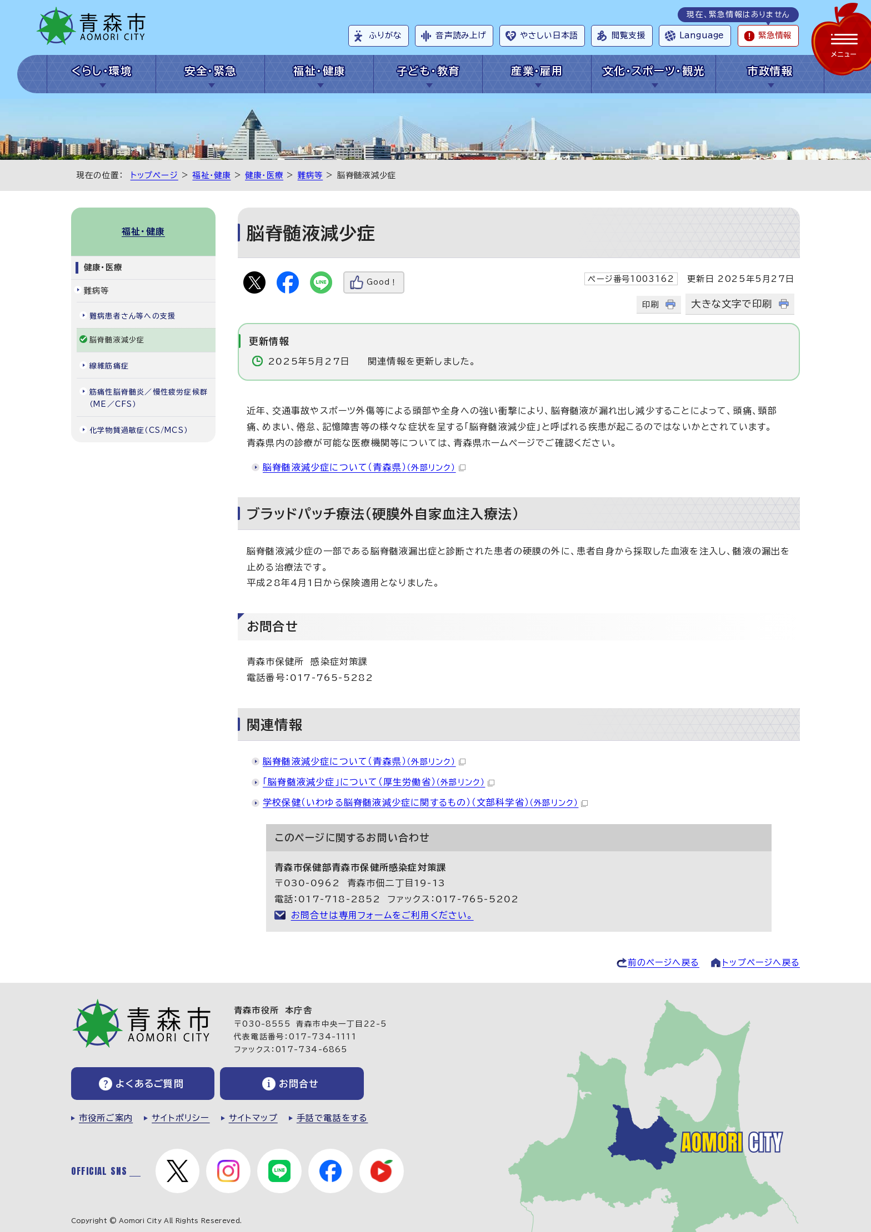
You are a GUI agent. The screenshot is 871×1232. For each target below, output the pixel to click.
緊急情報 (775, 35)
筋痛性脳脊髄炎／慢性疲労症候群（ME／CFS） (148, 398)
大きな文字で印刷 (731, 304)
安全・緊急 (210, 70)
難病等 (310, 175)
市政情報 (770, 70)
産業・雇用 (537, 70)
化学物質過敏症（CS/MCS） (138, 430)
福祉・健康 (319, 70)
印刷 (650, 304)
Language (701, 35)
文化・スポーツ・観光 (653, 70)
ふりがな (385, 35)
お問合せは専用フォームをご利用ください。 (382, 915)
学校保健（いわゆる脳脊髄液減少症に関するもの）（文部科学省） (425, 802)
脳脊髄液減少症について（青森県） (364, 467)
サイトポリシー (180, 1118)
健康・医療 (264, 175)
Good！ (382, 282)
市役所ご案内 (106, 1118)
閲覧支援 (628, 35)
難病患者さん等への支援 (132, 316)
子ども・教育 (428, 70)
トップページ (154, 175)
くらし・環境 (102, 70)
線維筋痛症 (109, 366)
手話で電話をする (332, 1118)
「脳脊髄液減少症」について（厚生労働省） (378, 781)
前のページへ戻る (663, 962)
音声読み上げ (461, 35)
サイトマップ (253, 1118)
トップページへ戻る (761, 962)
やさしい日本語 (549, 35)
